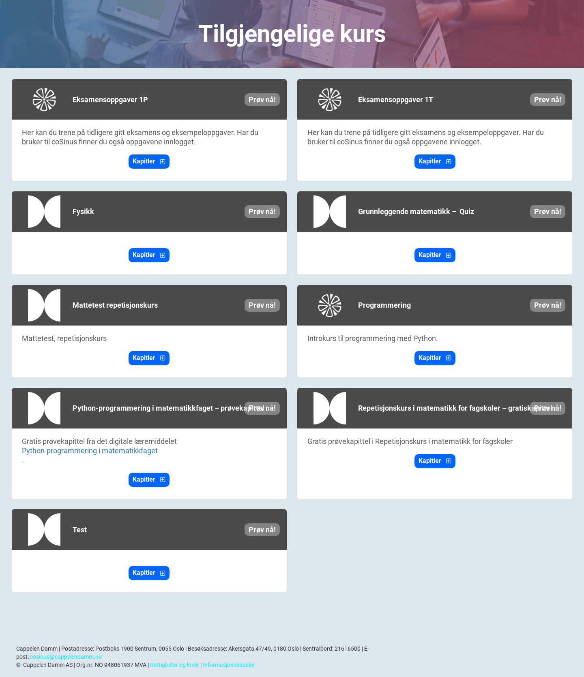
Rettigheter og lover (174, 665)
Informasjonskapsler (229, 665)
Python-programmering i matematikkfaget (90, 450)
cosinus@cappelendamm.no (66, 656)
